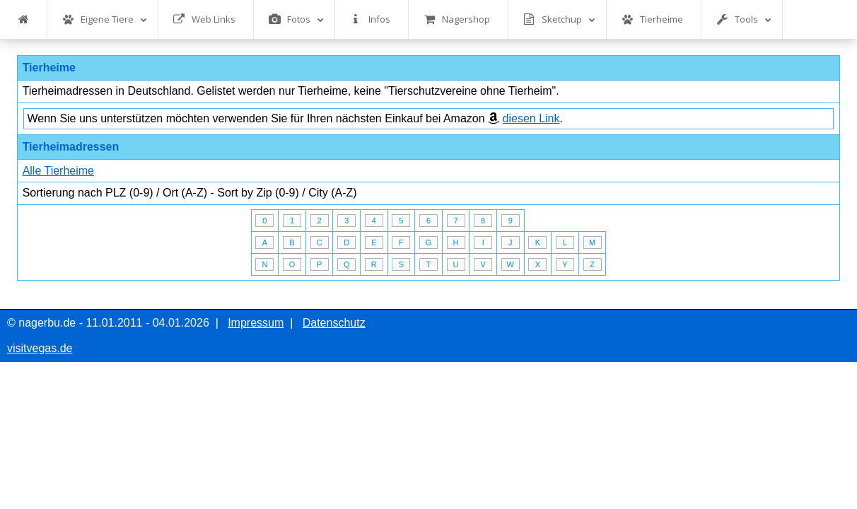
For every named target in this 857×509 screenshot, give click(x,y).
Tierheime (652, 19)
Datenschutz (334, 323)
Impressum (256, 323)
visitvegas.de (40, 348)
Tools (743, 19)
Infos (370, 19)
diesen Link (531, 118)
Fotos (296, 19)
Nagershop (457, 19)
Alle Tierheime (58, 171)
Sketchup (559, 19)
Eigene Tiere (104, 19)
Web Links (204, 19)
